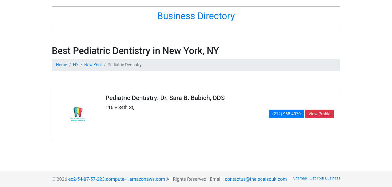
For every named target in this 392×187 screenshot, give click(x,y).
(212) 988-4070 (286, 113)
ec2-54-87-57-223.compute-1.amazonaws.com (116, 179)
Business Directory (196, 16)
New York (93, 64)
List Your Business (325, 178)
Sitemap (300, 178)
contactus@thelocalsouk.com (256, 179)
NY (76, 64)
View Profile (319, 113)
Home (61, 64)
